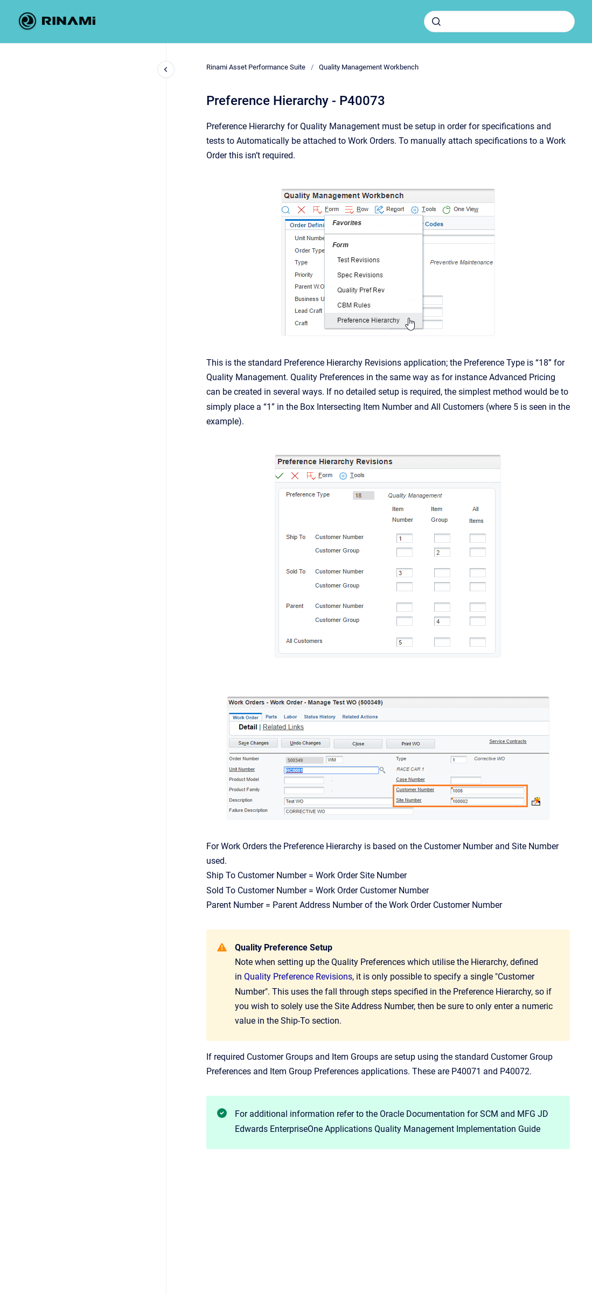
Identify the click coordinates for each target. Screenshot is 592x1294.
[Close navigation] (166, 69)
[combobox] (499, 21)
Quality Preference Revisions (298, 976)
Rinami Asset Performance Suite (255, 67)
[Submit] (436, 21)
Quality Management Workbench (369, 67)
